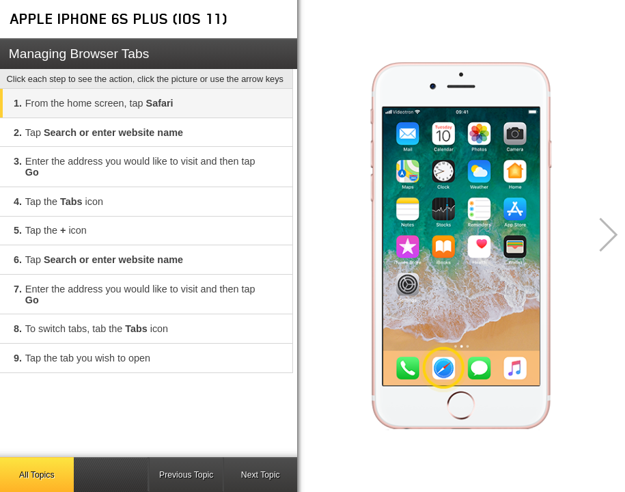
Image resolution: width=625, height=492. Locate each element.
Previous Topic (186, 475)
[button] (601, 235)
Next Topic (260, 475)
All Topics (36, 475)
